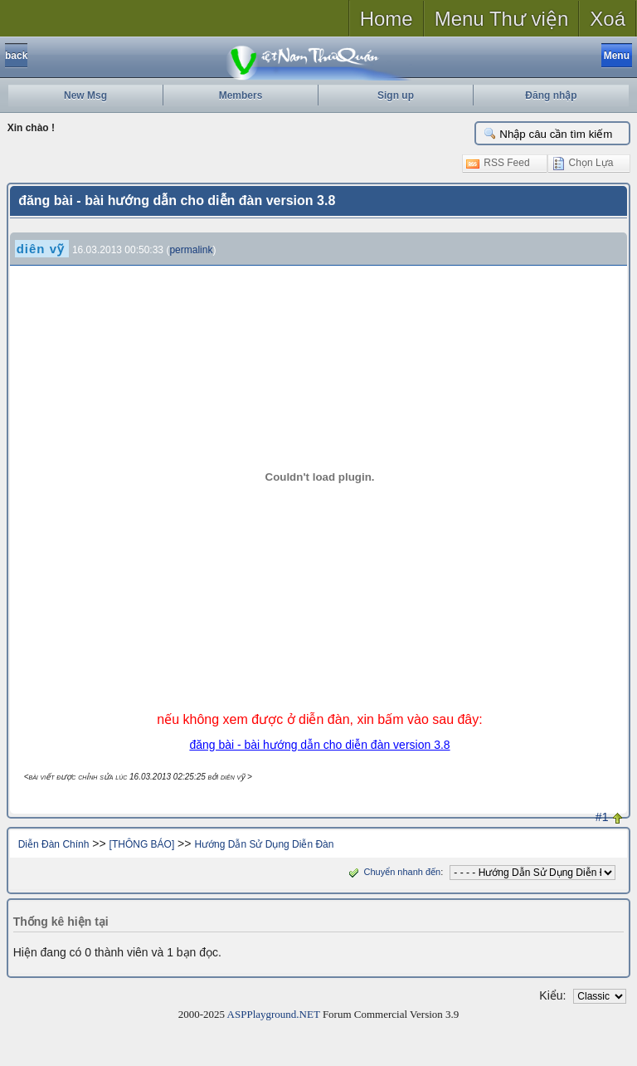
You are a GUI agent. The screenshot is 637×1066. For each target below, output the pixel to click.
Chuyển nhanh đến (392, 872)
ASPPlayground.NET (273, 1014)
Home (386, 18)
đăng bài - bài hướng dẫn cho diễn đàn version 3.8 (319, 744)
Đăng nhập (550, 95)
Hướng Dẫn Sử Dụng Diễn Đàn (263, 844)
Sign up (395, 95)
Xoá (607, 18)
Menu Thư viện (502, 18)
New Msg (85, 95)
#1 (602, 817)
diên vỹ (41, 249)
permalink (190, 250)
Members (241, 95)
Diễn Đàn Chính (54, 844)
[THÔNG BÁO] (142, 844)
